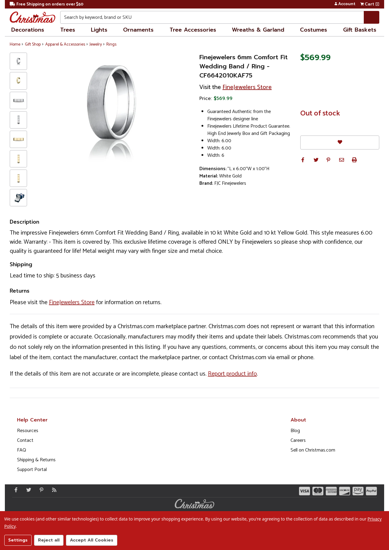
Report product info (232, 374)
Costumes (313, 30)
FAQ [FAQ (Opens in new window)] (21, 450)
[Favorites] (339, 142)
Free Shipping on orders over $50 (46, 4)
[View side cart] (377, 4)
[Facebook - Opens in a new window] (14, 489)
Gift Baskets (359, 30)
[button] (302, 159)
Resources (27, 431)
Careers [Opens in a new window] (298, 440)
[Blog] (52, 489)
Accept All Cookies (91, 540)
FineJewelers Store (247, 87)
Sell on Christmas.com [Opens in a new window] (313, 450)
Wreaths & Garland (258, 30)
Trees (67, 30)
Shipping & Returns (36, 460)
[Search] (371, 17)
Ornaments (138, 30)
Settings (18, 540)
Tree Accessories (193, 30)
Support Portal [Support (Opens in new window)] (32, 470)
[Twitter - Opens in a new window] (27, 489)
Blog (295, 431)
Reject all (49, 540)
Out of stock (320, 113)
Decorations (27, 30)
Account (345, 4)
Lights (99, 30)
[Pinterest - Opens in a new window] (40, 489)
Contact (25, 440)
